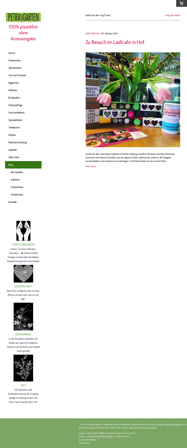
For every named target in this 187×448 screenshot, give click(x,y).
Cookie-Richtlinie (87, 439)
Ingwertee (13, 82)
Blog (10, 164)
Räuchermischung (17, 142)
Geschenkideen (16, 112)
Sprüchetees (15, 67)
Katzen (12, 135)
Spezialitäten (15, 120)
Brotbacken (14, 97)
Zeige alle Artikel (172, 15)
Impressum (84, 433)
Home (11, 53)
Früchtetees (17, 187)
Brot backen (17, 172)
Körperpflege (15, 105)
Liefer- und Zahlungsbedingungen (139, 427)
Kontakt (12, 202)
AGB (95, 433)
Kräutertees (14, 60)
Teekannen (14, 127)
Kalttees (12, 90)
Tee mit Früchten (17, 75)
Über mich (13, 157)
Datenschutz (122, 436)
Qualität (12, 149)
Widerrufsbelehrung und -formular (117, 433)
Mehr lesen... (91, 166)
